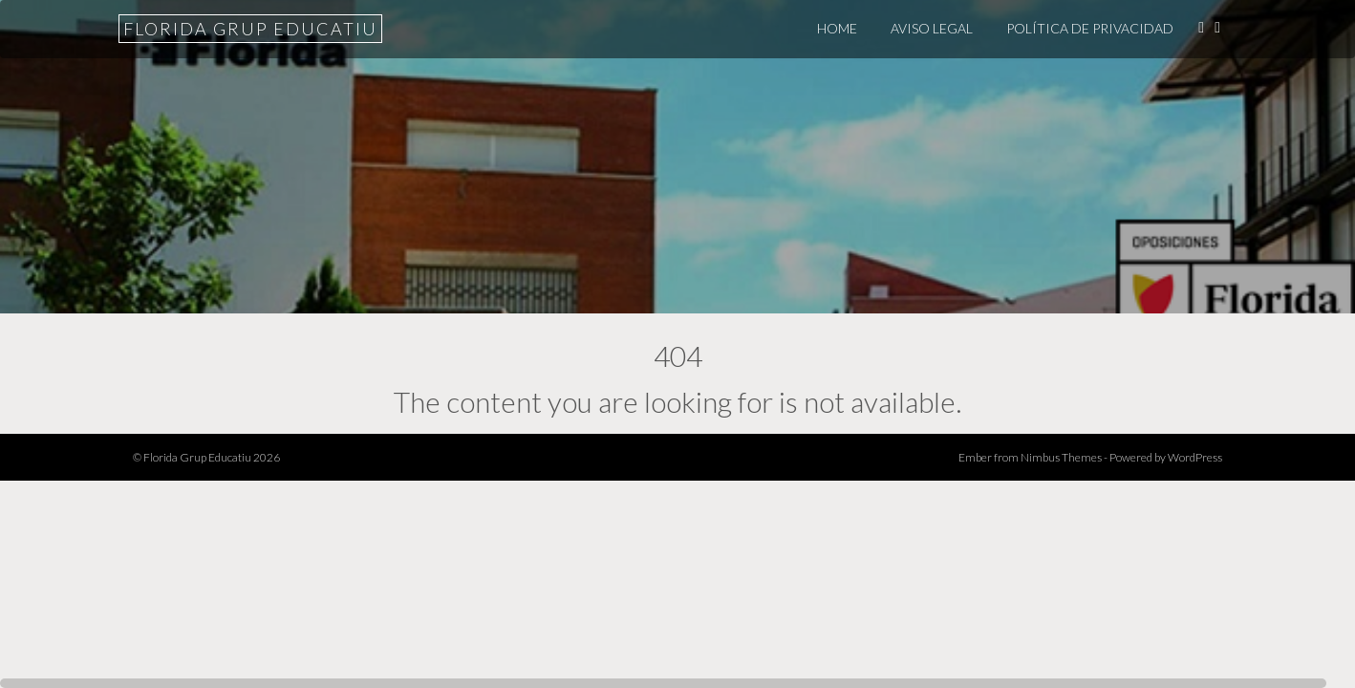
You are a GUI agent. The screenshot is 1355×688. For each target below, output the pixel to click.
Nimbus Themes (1061, 457)
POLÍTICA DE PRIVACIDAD (1089, 28)
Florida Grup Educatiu (250, 28)
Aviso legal (932, 28)
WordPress (1195, 457)
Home (837, 28)
